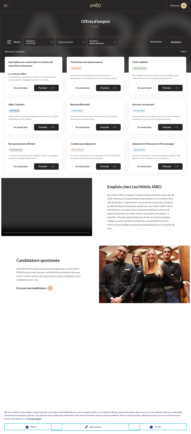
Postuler (46, 88)
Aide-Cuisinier (16, 105)
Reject (33, 426)
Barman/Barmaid (80, 105)
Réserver (177, 6)
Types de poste (65, 41)
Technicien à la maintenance (86, 62)
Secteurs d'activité (31, 41)
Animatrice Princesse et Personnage (153, 144)
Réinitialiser (156, 41)
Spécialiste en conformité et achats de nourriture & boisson (31, 64)
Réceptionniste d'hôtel (21, 144)
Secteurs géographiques (96, 41)
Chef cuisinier (140, 62)
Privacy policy (34, 418)
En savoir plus (20, 88)
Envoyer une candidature (35, 289)
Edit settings (95, 427)
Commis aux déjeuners (83, 144)
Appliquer (176, 41)
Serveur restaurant (143, 105)
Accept (157, 426)
